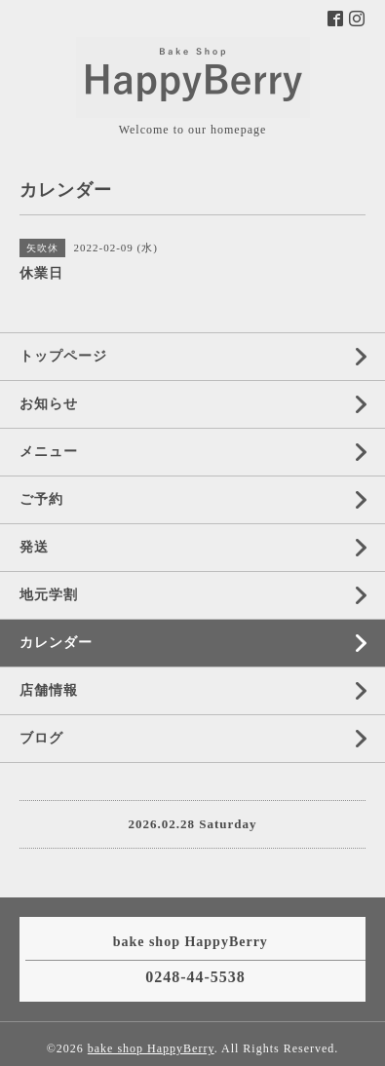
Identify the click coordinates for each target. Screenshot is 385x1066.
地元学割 (48, 595)
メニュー (48, 451)
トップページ (63, 356)
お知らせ (48, 404)
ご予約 (41, 499)
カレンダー (56, 642)
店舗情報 (48, 690)
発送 (34, 547)
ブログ (41, 738)
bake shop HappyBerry (151, 1048)
